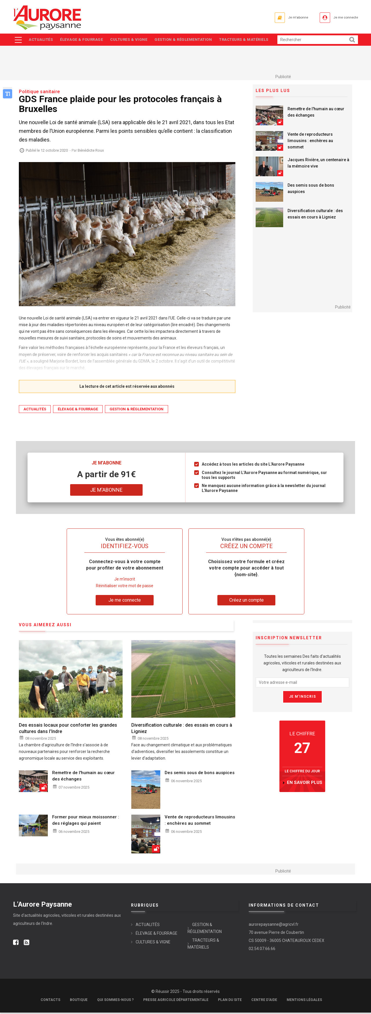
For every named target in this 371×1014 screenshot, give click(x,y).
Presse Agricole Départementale (175, 1001)
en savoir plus (304, 784)
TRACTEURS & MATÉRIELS (249, 40)
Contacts (50, 1001)
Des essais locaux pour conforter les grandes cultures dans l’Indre (68, 730)
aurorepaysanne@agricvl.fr (274, 925)
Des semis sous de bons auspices (311, 190)
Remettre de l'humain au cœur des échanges (316, 113)
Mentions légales (304, 1001)
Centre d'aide (264, 1001)
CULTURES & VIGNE (131, 40)
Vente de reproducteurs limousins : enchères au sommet (310, 142)
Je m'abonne (286, 17)
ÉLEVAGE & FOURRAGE (83, 40)
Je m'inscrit (124, 580)
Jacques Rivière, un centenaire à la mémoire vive (318, 164)
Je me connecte (341, 17)
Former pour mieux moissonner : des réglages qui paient (85, 822)
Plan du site (230, 1001)
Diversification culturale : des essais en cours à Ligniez (315, 215)
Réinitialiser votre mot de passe (124, 587)
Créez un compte (246, 601)
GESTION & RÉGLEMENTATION (188, 40)
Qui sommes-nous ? (115, 1001)
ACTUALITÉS (41, 40)
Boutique (79, 1001)
